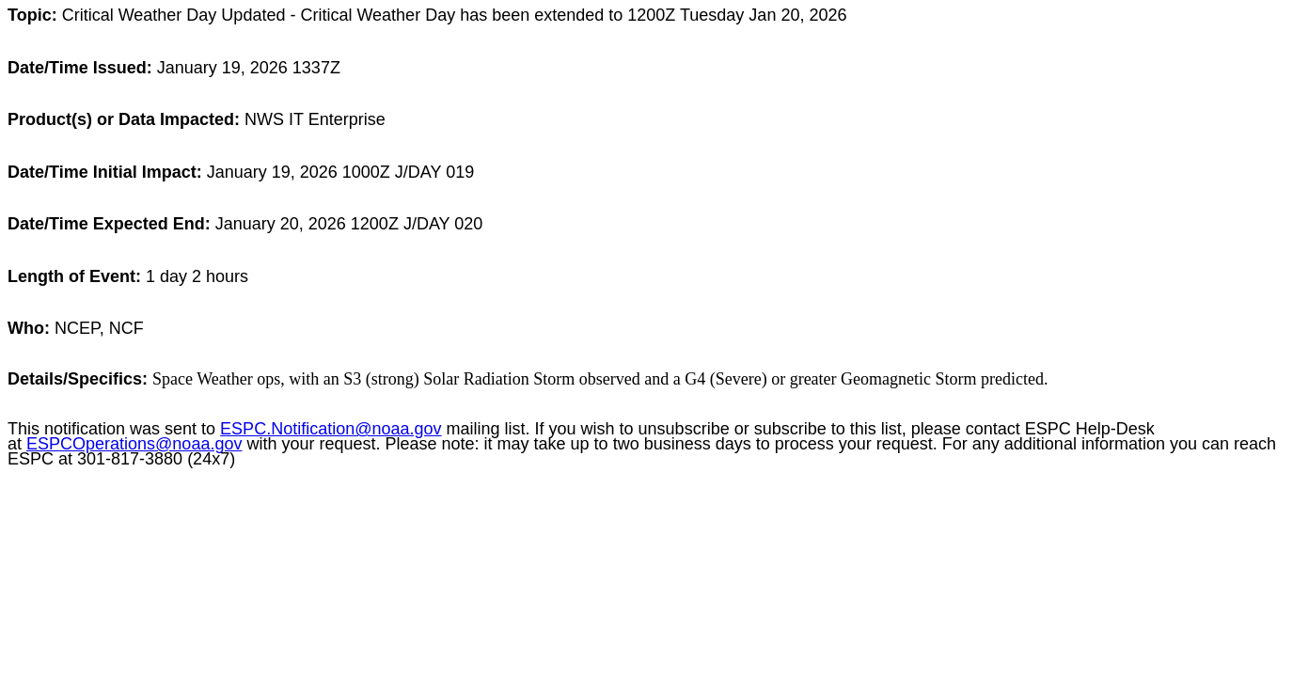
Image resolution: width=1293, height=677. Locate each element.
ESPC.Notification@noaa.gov (330, 428)
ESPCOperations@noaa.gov (134, 443)
